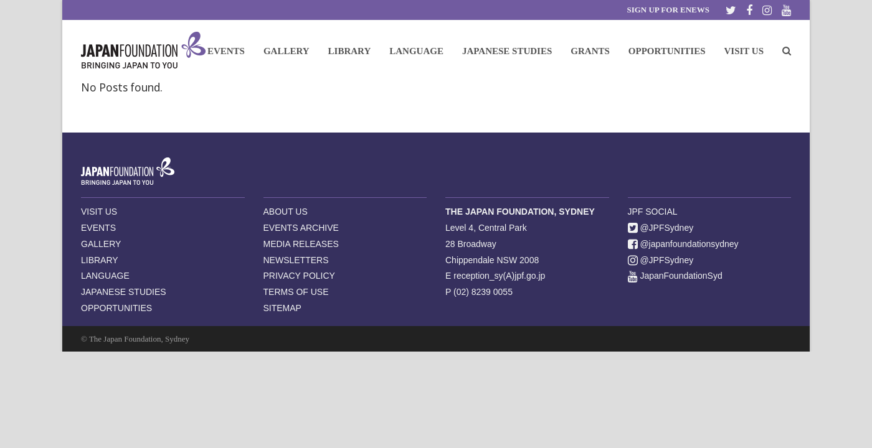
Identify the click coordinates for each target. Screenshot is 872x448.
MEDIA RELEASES (301, 244)
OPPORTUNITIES (116, 308)
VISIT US (99, 212)
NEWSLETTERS (296, 260)
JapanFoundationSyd (675, 276)
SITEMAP (282, 308)
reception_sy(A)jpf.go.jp (499, 276)
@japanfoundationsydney (683, 244)
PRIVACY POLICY (299, 276)
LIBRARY (99, 260)
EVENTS (98, 228)
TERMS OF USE (296, 292)
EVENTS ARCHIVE (301, 228)
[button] (786, 50)
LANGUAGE (105, 276)
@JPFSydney (661, 228)
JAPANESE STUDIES (123, 292)
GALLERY (101, 244)
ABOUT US (285, 212)
